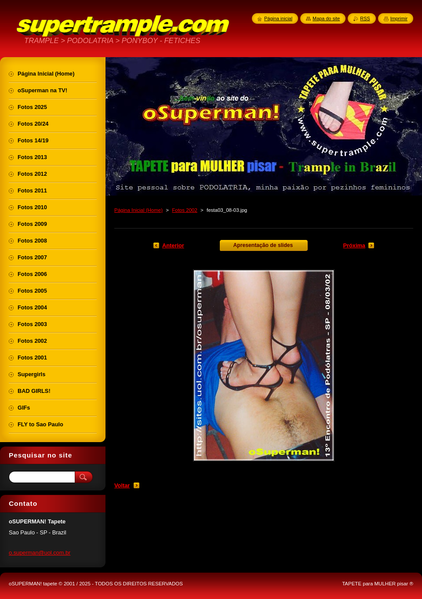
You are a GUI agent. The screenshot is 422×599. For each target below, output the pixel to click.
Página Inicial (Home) (138, 210)
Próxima (354, 245)
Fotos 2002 (184, 210)
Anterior (173, 245)
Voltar (122, 485)
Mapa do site (326, 18)
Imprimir (398, 18)
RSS (365, 18)
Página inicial (278, 18)
